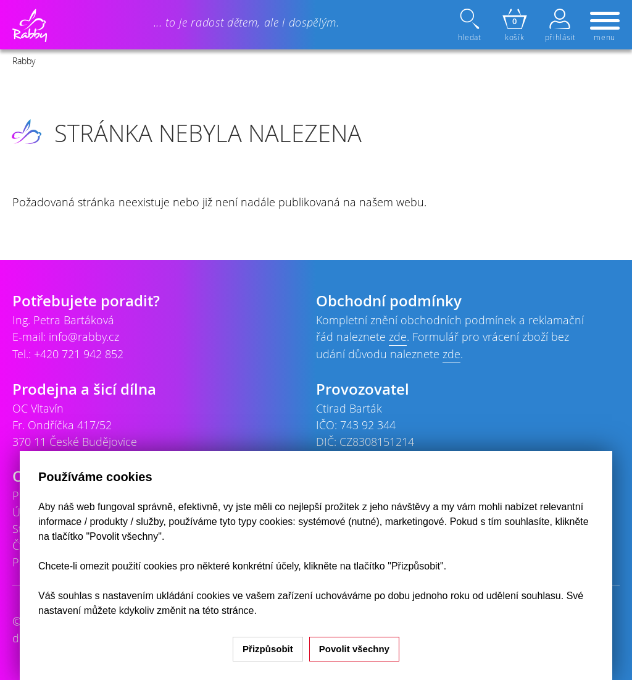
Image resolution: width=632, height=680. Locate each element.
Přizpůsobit (268, 649)
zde (398, 336)
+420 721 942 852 (78, 353)
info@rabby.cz (84, 336)
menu (605, 27)
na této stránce (221, 610)
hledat (470, 25)
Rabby (23, 61)
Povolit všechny (354, 649)
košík (515, 25)
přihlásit (560, 25)
